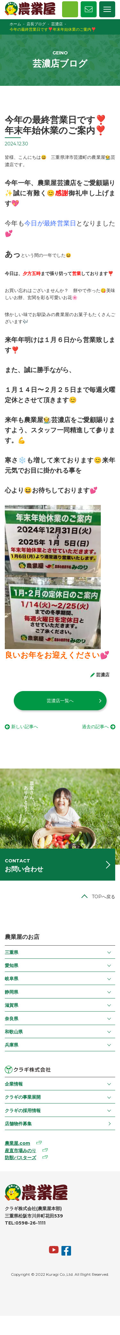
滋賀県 (11, 1005)
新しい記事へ (24, 726)
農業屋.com (17, 1143)
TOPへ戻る (103, 896)
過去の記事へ (95, 726)
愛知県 (11, 965)
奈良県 (11, 1019)
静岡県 (11, 992)
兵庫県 (11, 1045)
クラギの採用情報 (23, 1110)
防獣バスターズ (20, 1157)
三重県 (11, 952)
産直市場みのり (20, 1150)
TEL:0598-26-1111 (25, 1223)
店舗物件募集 (18, 1124)
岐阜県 (11, 978)
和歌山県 (14, 1032)
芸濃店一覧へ (60, 701)
